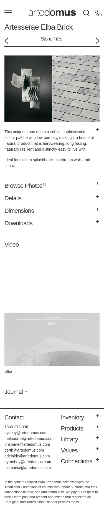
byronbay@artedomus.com (27, 462)
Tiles (57, 39)
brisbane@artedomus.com (27, 444)
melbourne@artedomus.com (29, 438)
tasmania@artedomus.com (27, 467)
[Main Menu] (8, 13)
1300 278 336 (16, 427)
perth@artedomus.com (24, 450)
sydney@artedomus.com (25, 433)
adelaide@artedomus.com (27, 456)
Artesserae (21, 27)
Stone (46, 39)
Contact (14, 417)
